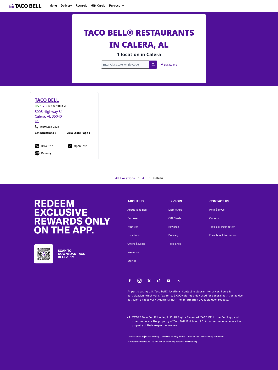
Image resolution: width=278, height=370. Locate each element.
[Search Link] (153, 65)
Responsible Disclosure (139, 342)
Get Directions (45, 133)
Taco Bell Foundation (222, 226)
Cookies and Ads (136, 337)
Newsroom (133, 252)
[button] (144, 202)
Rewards (81, 5)
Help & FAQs (217, 209)
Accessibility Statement (212, 337)
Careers (214, 218)
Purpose (114, 5)
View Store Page (79, 133)
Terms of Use (192, 337)
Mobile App (175, 209)
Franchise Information (222, 235)
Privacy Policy (152, 337)
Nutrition (132, 226)
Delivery (66, 5)
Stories (131, 260)
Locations (133, 235)
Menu (53, 5)
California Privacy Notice (173, 337)
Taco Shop (174, 243)
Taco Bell (47, 100)
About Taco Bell (137, 209)
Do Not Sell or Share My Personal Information (174, 342)
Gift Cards (98, 5)
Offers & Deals (136, 243)
